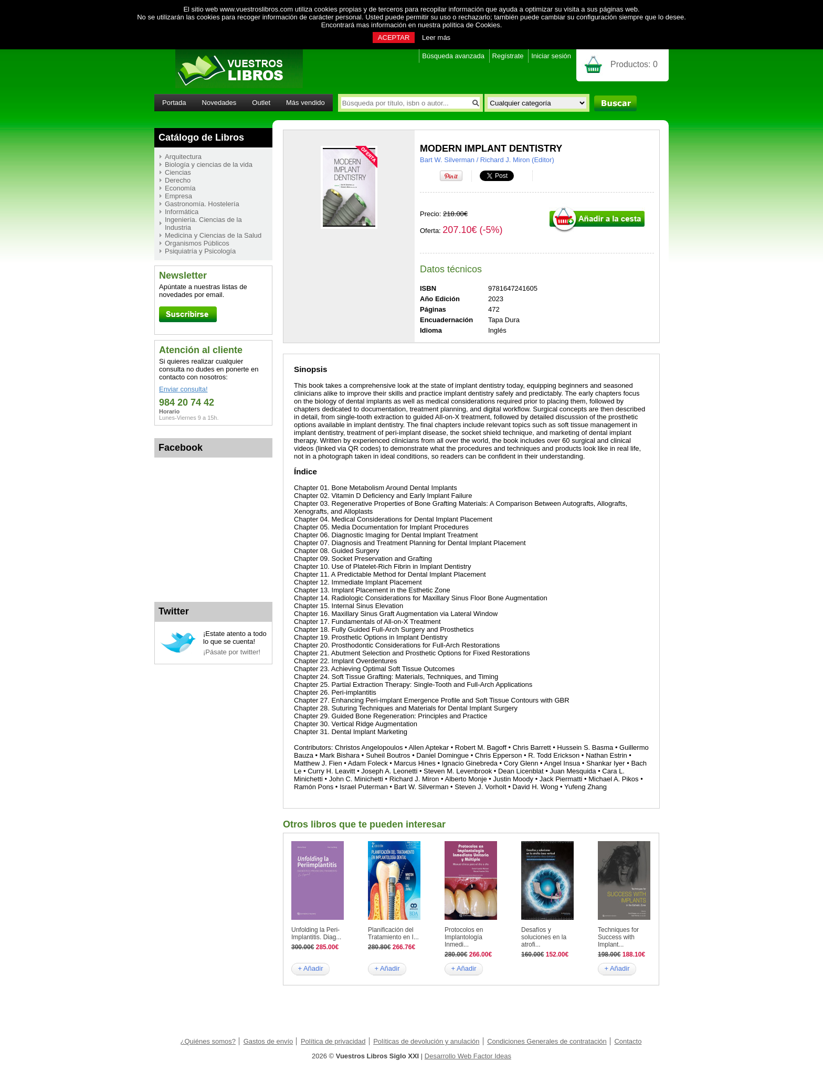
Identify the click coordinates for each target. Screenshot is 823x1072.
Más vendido (305, 103)
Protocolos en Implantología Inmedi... (464, 937)
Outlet (261, 103)
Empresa (178, 196)
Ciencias (178, 172)
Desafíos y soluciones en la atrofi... (543, 937)
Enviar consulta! (183, 389)
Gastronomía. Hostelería (202, 204)
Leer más (436, 37)
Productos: (634, 64)
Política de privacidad (333, 1041)
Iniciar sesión (551, 56)
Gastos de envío (268, 1041)
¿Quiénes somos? (208, 1041)
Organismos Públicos (197, 243)
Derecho (178, 180)
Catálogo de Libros (201, 137)
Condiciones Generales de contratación (547, 1041)
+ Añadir (310, 968)
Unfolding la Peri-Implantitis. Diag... (316, 933)
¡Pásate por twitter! (231, 652)
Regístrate (508, 56)
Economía (180, 188)
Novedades (219, 103)
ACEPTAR (393, 37)
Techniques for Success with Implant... (618, 937)
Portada (174, 103)
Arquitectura (183, 157)
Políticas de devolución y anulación (426, 1041)
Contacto (627, 1041)
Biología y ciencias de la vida (208, 164)
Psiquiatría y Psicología (200, 251)
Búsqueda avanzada (453, 56)
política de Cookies (471, 25)
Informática (181, 212)
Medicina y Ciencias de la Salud (213, 235)
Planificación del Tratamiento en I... (393, 933)
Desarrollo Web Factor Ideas (468, 1056)
